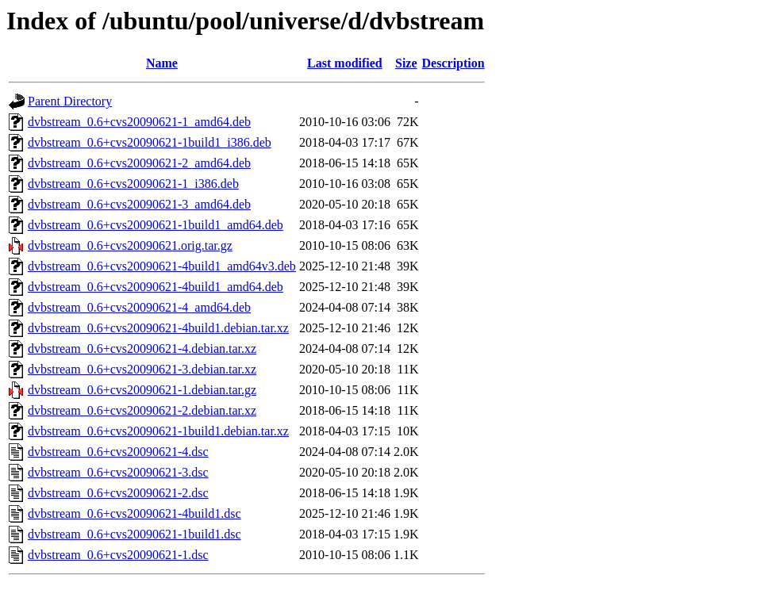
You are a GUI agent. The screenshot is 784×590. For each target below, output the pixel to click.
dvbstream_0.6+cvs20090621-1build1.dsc (134, 534)
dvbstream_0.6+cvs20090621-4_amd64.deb (139, 307)
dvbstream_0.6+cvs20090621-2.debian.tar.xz (142, 410)
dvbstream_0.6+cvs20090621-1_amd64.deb (139, 121)
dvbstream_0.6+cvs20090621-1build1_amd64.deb (155, 225)
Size (406, 63)
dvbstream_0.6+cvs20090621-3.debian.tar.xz (142, 369)
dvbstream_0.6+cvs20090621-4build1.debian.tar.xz (158, 328)
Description (453, 63)
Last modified (344, 63)
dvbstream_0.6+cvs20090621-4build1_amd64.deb (155, 286)
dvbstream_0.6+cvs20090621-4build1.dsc (134, 513)
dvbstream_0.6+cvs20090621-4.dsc (118, 451)
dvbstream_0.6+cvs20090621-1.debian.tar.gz (142, 390)
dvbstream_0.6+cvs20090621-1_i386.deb (133, 183)
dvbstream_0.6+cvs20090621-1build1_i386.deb (149, 142)
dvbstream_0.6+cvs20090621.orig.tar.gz (130, 245)
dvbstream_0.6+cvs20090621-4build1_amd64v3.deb (162, 266)
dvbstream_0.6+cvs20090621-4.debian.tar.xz (142, 348)
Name (162, 63)
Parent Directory (70, 101)
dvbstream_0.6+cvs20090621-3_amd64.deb (139, 204)
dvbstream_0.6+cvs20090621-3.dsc (118, 472)
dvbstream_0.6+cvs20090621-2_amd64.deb (139, 163)
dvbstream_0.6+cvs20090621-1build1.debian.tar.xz (158, 431)
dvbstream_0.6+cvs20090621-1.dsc (118, 554)
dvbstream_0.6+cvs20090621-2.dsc (118, 493)
